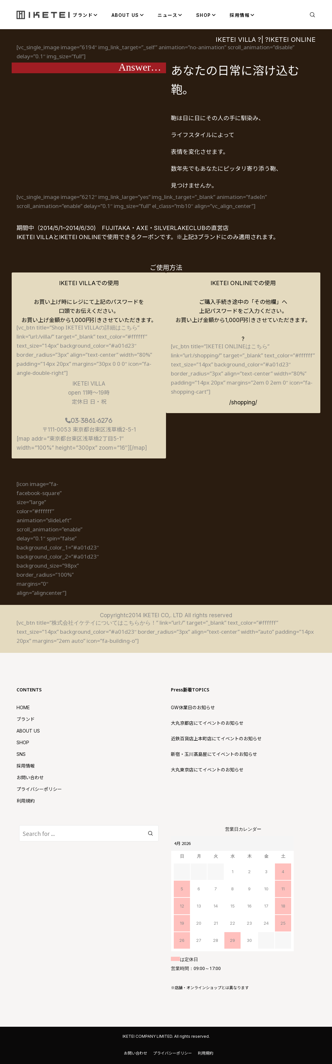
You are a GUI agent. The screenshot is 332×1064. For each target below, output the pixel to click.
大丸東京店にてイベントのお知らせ (207, 769)
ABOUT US (28, 731)
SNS (21, 754)
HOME (23, 707)
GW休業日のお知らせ (193, 707)
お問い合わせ (30, 777)
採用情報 (26, 766)
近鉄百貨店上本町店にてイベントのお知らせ (216, 738)
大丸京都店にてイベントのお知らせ (207, 723)
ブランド (26, 719)
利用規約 (26, 801)
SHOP (23, 742)
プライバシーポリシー (39, 789)
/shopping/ (243, 402)
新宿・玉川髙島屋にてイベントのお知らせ (214, 754)
